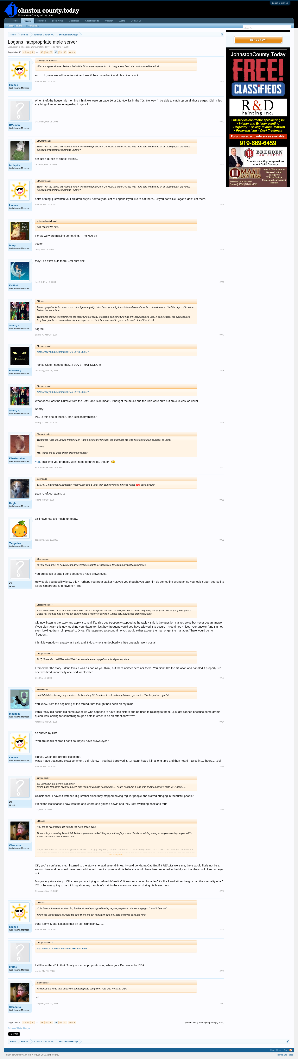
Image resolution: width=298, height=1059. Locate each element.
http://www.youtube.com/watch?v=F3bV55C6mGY (63, 352)
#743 (221, 164)
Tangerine (15, 543)
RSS (290, 1050)
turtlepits (14, 165)
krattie (13, 966)
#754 (221, 722)
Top (286, 1050)
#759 (221, 971)
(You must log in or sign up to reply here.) (204, 1022)
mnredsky (15, 370)
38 (55, 52)
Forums (27, 21)
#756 (221, 809)
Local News (57, 21)
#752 (221, 540)
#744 (221, 204)
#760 (221, 1003)
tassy (12, 245)
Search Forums (14, 26)
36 (46, 52)
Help (272, 1050)
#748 (221, 370)
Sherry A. (14, 325)
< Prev (26, 52)
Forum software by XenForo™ (32, 1055)
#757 (221, 891)
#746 (221, 282)
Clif (11, 583)
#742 (221, 121)
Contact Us (136, 21)
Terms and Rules (285, 1055)
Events (121, 21)
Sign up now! (258, 39)
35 (42, 52)
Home (14, 21)
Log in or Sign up (280, 3)
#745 (221, 249)
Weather (109, 21)
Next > (72, 52)
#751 (221, 500)
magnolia (14, 713)
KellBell (13, 285)
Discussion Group (29, 47)
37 (51, 52)
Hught (12, 503)
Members (41, 21)
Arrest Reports (92, 21)
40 (65, 52)
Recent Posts (32, 26)
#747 (221, 335)
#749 (221, 422)
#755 (221, 766)
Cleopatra (15, 845)
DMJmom (15, 125)
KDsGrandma (17, 458)
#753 (221, 678)
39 (60, 52)
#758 (221, 929)
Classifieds (74, 21)
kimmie (13, 84)
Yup (37, 461)
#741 (221, 81)
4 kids (52, 47)
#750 (221, 467)
